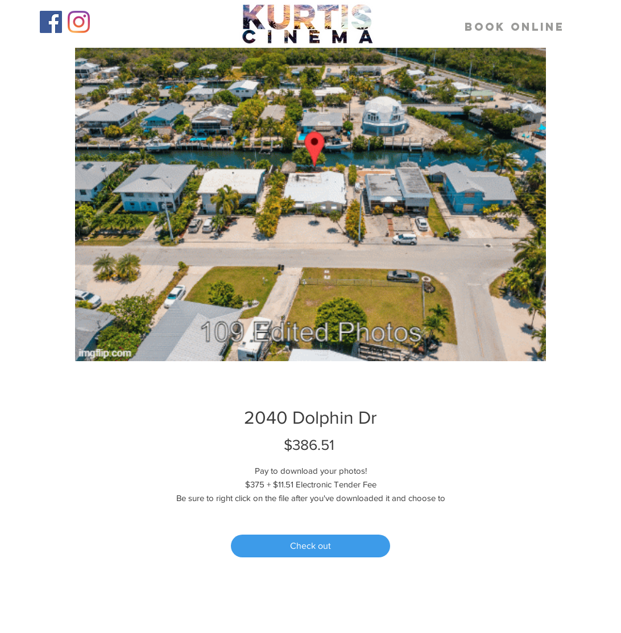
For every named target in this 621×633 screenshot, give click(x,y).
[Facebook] (51, 22)
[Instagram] (79, 22)
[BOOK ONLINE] (514, 27)
